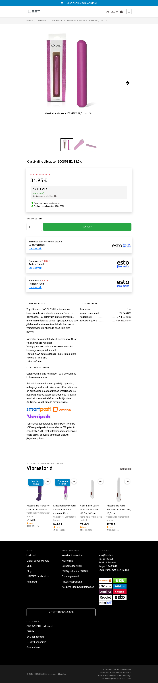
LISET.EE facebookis (38, 576)
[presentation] (127, 83)
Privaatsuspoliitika (72, 581)
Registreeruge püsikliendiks (45, 196)
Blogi (29, 571)
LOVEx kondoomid (36, 642)
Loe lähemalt (35, 248)
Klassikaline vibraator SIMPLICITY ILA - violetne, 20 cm (64, 509)
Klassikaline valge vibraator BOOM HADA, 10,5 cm (89, 509)
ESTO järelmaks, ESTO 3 (75, 571)
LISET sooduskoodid (38, 560)
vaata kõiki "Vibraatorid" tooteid (38, 514)
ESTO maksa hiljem (72, 565)
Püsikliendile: (40, 189)
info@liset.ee (106, 555)
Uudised (31, 555)
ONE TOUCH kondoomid (39, 626)
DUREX (30, 631)
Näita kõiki (125, 468)
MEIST (30, 565)
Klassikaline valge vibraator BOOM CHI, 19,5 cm (118, 509)
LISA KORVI (87, 227)
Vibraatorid (122, 320)
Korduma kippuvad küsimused (78, 586)
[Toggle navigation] (129, 11)
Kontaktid (32, 581)
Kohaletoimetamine (72, 555)
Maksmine (67, 560)
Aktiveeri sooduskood (61, 612)
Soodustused (34, 647)
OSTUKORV (114, 11)
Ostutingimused (70, 576)
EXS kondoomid (35, 636)
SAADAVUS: (32, 219)
